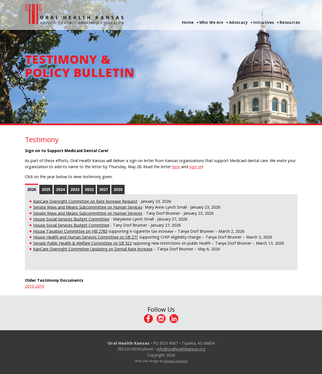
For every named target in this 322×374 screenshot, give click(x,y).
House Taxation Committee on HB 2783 (70, 231)
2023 (74, 189)
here (176, 166)
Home (188, 22)
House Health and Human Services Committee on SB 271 (85, 237)
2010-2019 (34, 286)
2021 (103, 189)
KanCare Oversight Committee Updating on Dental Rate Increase (93, 249)
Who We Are (211, 22)
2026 (31, 189)
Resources (290, 22)
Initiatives (263, 22)
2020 (118, 189)
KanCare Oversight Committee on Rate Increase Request (85, 201)
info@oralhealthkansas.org (181, 349)
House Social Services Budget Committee (71, 219)
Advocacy (238, 22)
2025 (46, 189)
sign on (195, 166)
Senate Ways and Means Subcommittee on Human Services (87, 207)
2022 (89, 189)
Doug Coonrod (175, 361)
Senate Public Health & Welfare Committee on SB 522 (82, 243)
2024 (60, 189)
